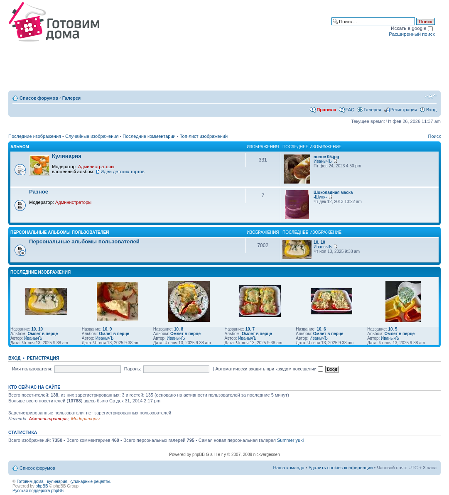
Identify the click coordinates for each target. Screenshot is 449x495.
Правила (326, 109)
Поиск (434, 136)
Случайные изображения (91, 136)
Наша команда (288, 467)
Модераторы (85, 418)
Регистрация (403, 109)
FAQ (350, 109)
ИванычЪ (323, 161)
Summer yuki (290, 440)
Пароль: (132, 368)
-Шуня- (320, 197)
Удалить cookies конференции (341, 467)
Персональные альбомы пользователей (59, 232)
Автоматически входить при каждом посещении (269, 368)
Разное (38, 192)
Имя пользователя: (32, 368)
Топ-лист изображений (204, 136)
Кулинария (66, 156)
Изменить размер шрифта (430, 96)
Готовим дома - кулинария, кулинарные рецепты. (64, 481)
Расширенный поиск (411, 34)
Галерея (71, 98)
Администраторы (96, 166)
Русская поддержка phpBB (38, 490)
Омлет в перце (42, 333)
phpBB (42, 486)
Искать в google (412, 28)
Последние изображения (34, 136)
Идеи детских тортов (123, 171)
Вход (431, 109)
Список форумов (39, 98)
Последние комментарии (149, 136)
